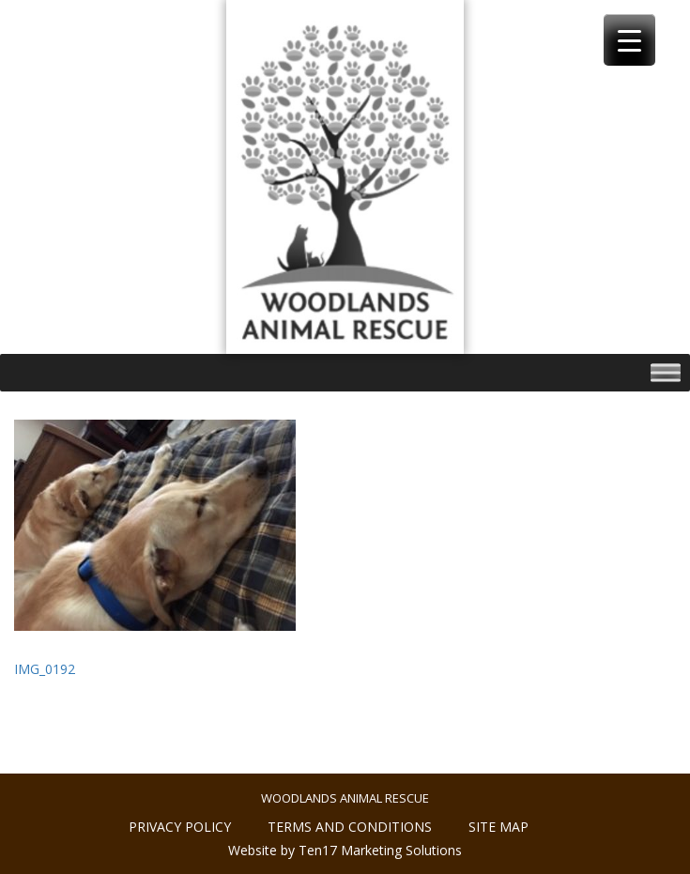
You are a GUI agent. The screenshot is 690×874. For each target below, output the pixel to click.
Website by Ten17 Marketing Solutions (345, 850)
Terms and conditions (350, 827)
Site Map (498, 827)
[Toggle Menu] (666, 373)
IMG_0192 (44, 669)
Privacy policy (180, 827)
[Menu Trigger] (629, 40)
